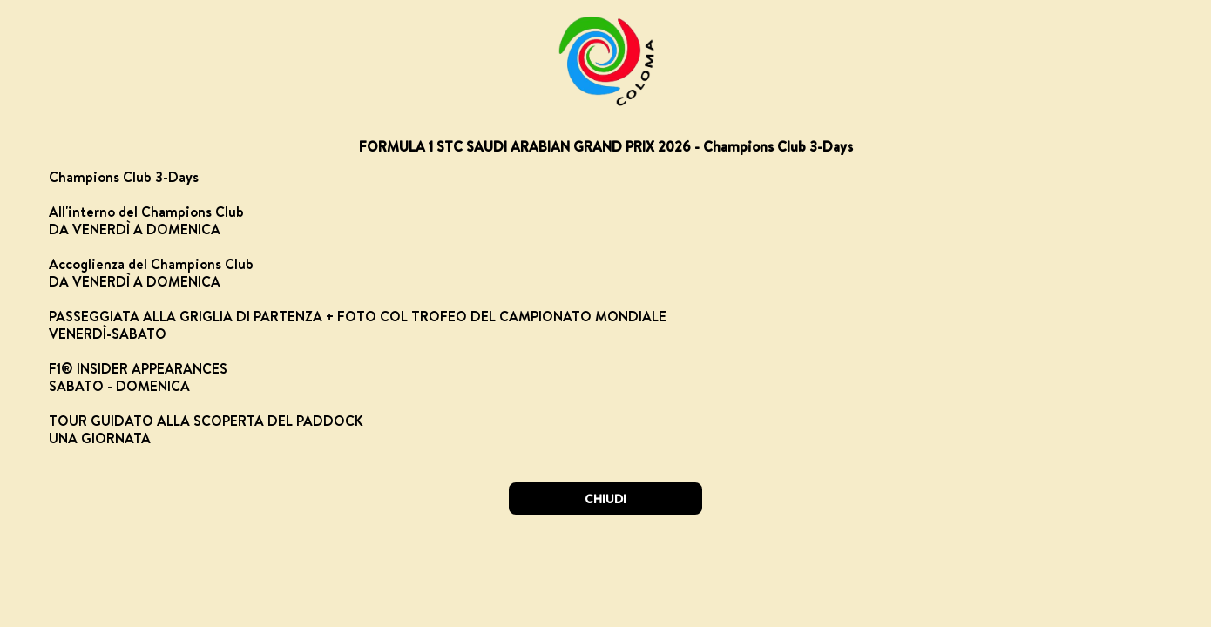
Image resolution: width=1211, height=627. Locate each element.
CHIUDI (605, 498)
